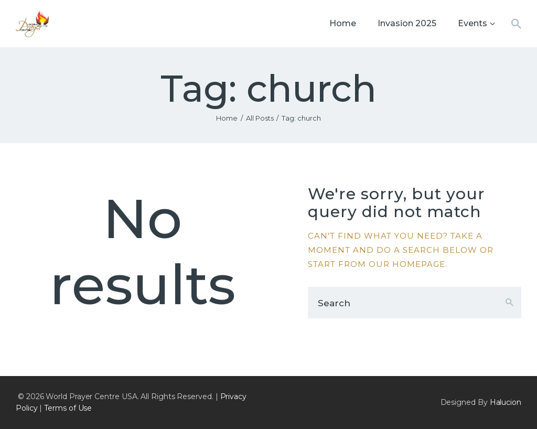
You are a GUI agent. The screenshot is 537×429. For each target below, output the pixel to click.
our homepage (407, 264)
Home (227, 118)
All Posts (260, 118)
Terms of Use (68, 408)
